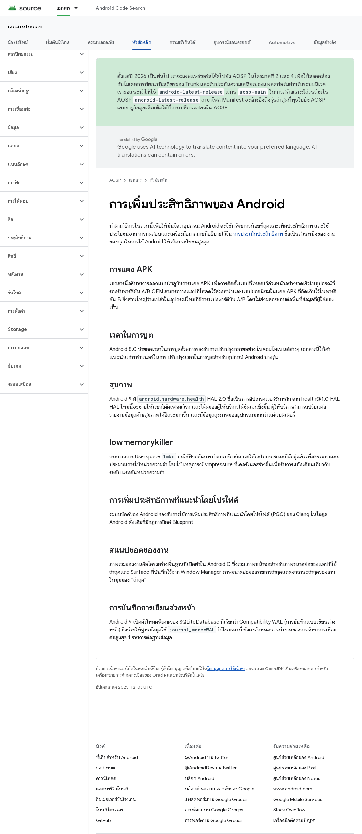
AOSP (115, 180)
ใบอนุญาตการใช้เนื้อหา (226, 668)
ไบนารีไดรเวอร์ (109, 810)
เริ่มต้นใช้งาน (58, 42)
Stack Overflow (289, 810)
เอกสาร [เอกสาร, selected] (63, 8)
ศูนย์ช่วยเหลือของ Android (298, 757)
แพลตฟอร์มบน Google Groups (216, 799)
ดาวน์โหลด (106, 778)
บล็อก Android (199, 778)
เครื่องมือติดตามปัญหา (294, 820)
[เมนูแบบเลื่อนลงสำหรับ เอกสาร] (79, 8)
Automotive (282, 42)
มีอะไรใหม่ (18, 42)
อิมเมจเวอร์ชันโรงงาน (116, 799)
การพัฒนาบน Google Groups (214, 810)
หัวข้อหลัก (158, 180)
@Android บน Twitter (206, 757)
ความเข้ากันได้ (182, 42)
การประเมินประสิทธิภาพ (258, 234)
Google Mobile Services (297, 799)
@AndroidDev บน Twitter (211, 768)
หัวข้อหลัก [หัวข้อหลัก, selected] (141, 42)
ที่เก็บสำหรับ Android (117, 757)
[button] (39, 54)
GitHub (103, 820)
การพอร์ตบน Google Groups (213, 820)
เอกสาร (135, 180)
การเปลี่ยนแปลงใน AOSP (199, 108)
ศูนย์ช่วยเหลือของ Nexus (296, 778)
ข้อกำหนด (105, 768)
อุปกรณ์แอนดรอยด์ (232, 42)
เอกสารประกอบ (25, 26)
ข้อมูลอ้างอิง (325, 42)
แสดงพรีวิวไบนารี (112, 789)
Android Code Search (120, 8)
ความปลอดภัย (101, 42)
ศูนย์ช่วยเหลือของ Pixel (294, 768)
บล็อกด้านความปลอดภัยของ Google (219, 789)
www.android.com (292, 789)
